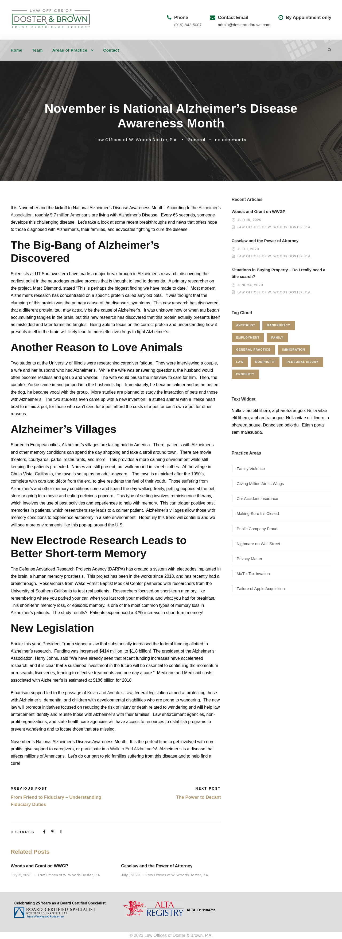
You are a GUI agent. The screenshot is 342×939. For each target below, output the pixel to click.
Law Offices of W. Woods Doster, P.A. (137, 139)
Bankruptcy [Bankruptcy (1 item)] (278, 325)
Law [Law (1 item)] (239, 361)
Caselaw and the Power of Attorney (156, 866)
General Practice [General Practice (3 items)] (253, 349)
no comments (230, 139)
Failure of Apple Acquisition (261, 588)
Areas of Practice (69, 50)
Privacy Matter (249, 558)
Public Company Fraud (257, 528)
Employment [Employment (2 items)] (248, 337)
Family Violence (251, 468)
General (196, 139)
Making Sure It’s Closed (258, 513)
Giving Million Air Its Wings (260, 483)
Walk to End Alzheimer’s (133, 749)
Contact (111, 50)
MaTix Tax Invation (253, 573)
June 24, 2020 (250, 285)
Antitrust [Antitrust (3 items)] (245, 325)
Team (37, 50)
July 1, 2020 (130, 875)
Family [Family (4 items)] (277, 337)
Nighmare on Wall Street (258, 543)
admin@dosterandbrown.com (244, 24)
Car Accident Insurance (257, 498)
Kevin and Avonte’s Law (109, 692)
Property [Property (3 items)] (245, 374)
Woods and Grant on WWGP (39, 866)
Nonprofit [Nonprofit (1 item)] (265, 361)
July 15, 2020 (21, 875)
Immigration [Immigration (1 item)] (293, 349)
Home (16, 50)
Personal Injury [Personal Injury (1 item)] (302, 361)
